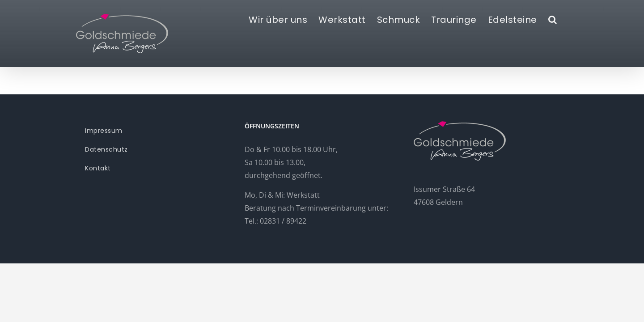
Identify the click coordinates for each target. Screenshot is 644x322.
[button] (563, 19)
